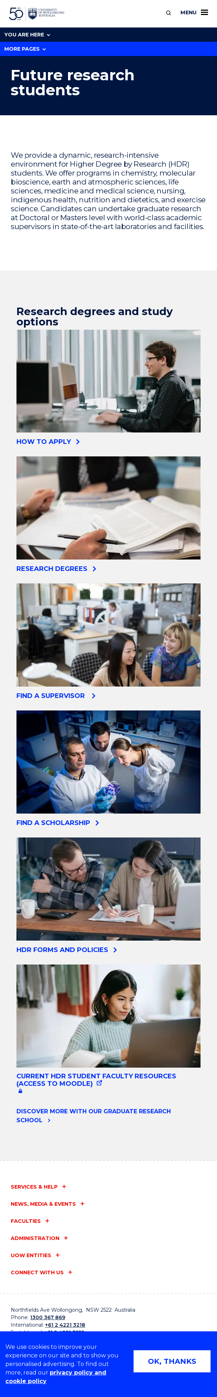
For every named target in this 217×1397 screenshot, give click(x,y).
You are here (27, 34)
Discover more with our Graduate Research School (93, 1116)
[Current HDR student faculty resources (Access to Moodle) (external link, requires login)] (108, 1030)
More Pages (25, 49)
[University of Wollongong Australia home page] (36, 14)
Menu (194, 12)
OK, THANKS (172, 1361)
